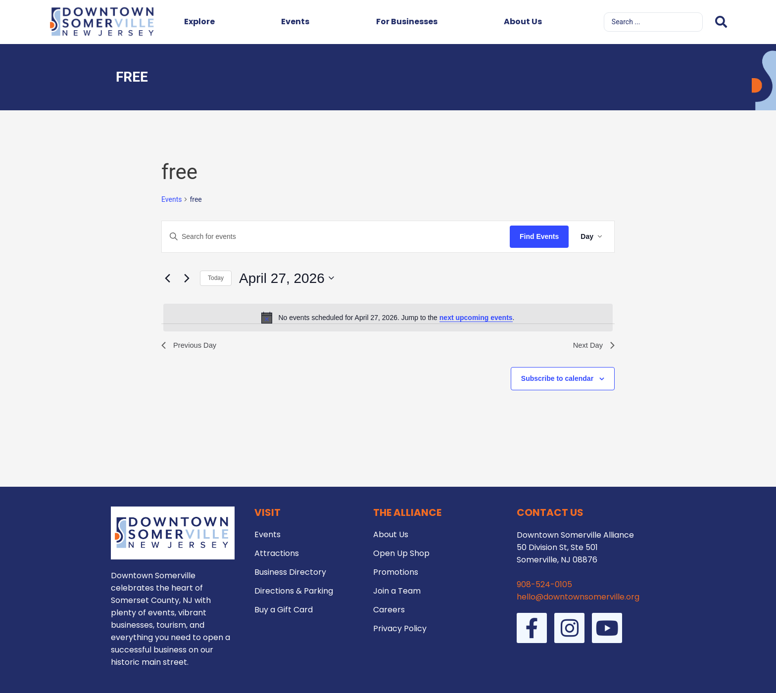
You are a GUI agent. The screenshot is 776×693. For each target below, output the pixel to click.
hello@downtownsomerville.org (578, 596)
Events (295, 21)
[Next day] (187, 278)
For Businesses (406, 21)
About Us (523, 21)
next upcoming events (476, 318)
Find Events (539, 236)
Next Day (592, 346)
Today (216, 278)
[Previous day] (167, 278)
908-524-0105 (544, 584)
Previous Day (190, 346)
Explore (199, 21)
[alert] (388, 317)
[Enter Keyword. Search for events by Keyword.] (336, 236)
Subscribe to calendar (557, 380)
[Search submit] (721, 22)
